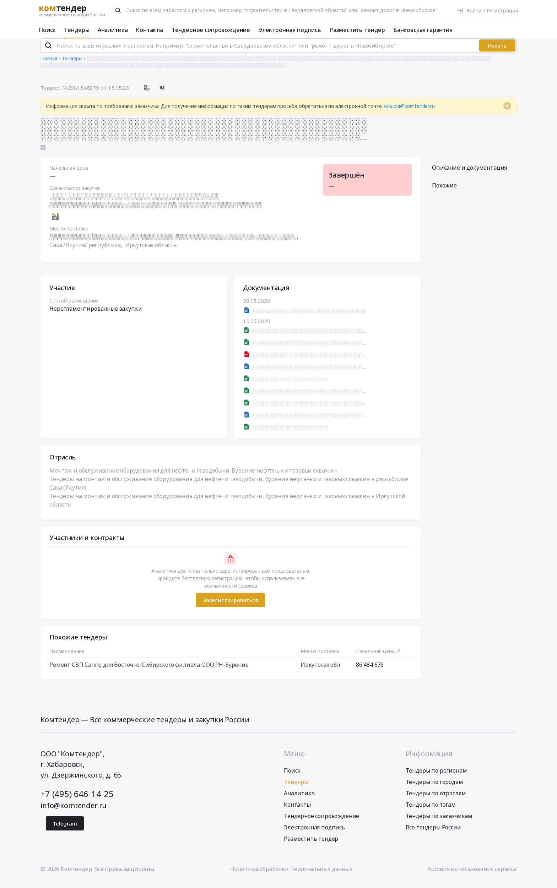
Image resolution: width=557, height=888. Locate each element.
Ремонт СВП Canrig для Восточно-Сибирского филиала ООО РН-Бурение (149, 671)
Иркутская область (151, 251)
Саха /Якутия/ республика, (86, 251)
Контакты (149, 30)
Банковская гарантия (423, 30)
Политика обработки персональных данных (291, 875)
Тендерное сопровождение (211, 30)
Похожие (444, 191)
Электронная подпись (289, 30)
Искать (497, 51)
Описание (469, 174)
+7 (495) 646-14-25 (77, 800)
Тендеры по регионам (436, 776)
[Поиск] (118, 10)
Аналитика (113, 30)
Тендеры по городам (434, 788)
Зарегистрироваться (230, 606)
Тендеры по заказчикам (439, 822)
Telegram (65, 829)
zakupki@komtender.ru (409, 112)
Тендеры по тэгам (431, 811)
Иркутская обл (320, 671)
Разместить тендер (357, 30)
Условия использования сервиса (472, 875)
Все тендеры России (433, 833)
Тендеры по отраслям (436, 799)
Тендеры (77, 30)
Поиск (47, 30)
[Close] (507, 112)
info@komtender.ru (73, 811)
